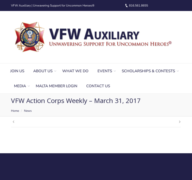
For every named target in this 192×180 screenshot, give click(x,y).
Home (15, 111)
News (28, 111)
